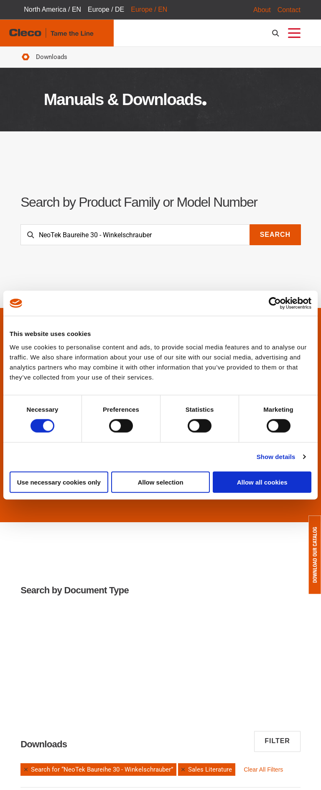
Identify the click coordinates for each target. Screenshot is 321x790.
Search (275, 235)
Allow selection (160, 481)
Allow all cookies (262, 481)
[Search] (135, 235)
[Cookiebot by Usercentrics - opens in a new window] (274, 303)
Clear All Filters (263, 769)
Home (25, 57)
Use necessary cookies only (59, 481)
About (262, 9)
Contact (289, 9)
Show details (276, 456)
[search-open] (277, 33)
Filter (277, 741)
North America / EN (52, 9)
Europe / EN (149, 9)
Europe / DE (106, 9)
